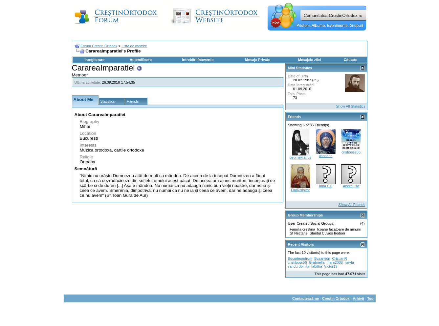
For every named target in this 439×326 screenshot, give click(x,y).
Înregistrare (95, 60)
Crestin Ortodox (336, 298)
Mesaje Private (257, 60)
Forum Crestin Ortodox (98, 46)
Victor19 (330, 266)
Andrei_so (351, 186)
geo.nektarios (300, 157)
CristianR (339, 258)
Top (370, 298)
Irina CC (325, 186)
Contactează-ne (305, 298)
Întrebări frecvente (197, 60)
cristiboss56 (351, 152)
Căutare (350, 60)
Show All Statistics (350, 106)
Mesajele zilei (309, 60)
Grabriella (317, 262)
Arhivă (358, 298)
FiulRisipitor (300, 190)
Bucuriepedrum (300, 258)
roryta (349, 262)
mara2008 (334, 262)
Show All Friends (352, 205)
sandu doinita (298, 266)
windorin (326, 156)
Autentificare (141, 60)
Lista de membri (134, 46)
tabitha (316, 266)
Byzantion (322, 258)
